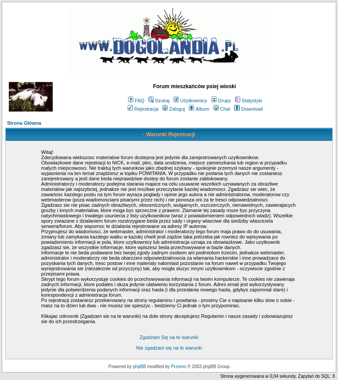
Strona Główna (24, 123)
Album (199, 109)
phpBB (139, 366)
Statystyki (248, 100)
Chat (221, 109)
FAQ (136, 100)
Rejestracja (143, 109)
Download (248, 109)
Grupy (221, 100)
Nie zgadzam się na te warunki (169, 347)
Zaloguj (173, 109)
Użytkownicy (190, 100)
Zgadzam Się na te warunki (169, 337)
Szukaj (158, 100)
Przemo (178, 366)
